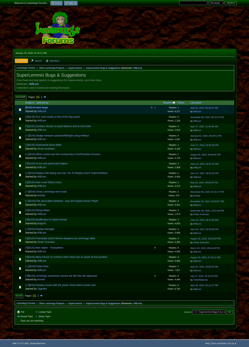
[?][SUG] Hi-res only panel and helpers (46, 163)
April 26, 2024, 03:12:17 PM (204, 285)
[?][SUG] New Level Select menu (43, 182)
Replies (169, 102)
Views (181, 102)
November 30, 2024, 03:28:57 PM (207, 201)
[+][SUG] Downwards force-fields (43, 144)
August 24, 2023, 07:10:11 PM (205, 257)
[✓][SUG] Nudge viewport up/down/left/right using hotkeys (57, 135)
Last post (195, 102)
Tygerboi (42, 288)
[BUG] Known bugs (36, 107)
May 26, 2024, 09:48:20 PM (204, 182)
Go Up (19, 296)
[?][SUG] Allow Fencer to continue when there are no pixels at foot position (66, 257)
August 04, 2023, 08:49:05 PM (205, 154)
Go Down (20, 97)
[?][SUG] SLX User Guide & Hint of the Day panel (52, 116)
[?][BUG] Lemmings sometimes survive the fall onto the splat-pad (61, 275)
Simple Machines (37, 343)
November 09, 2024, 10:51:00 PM (207, 210)
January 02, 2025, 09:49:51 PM (206, 136)
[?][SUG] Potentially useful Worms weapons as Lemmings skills (60, 238)
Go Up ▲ (232, 343)
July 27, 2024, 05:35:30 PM (204, 276)
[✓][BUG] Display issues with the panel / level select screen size (60, 285)
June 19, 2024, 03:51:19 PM (204, 164)
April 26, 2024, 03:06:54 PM (204, 266)
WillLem (137, 68)
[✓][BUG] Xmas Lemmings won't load (46, 191)
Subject (29, 102)
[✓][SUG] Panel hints (36, 266)
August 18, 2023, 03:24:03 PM (205, 238)
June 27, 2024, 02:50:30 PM (204, 145)
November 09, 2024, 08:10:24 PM (207, 117)
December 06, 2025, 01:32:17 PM (207, 192)
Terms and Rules (218, 343)
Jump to (187, 312)
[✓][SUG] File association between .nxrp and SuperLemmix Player (61, 201)
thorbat (41, 195)
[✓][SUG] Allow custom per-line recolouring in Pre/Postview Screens (62, 154)
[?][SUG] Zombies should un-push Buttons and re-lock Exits (58, 126)
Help (207, 343)
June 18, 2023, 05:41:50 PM (204, 220)
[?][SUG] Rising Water (37, 210)
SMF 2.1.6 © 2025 (20, 343)
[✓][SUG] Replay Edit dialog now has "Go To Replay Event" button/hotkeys (66, 173)
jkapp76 (41, 223)
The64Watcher (200, 280)
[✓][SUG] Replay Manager (39, 229)
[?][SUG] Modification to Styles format (46, 219)
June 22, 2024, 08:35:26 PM (204, 173)
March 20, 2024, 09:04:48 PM (205, 248)
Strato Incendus (46, 148)
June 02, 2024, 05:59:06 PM (204, 229)
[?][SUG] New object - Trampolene (44, 247)
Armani (41, 279)
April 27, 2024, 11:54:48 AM (204, 126)
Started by (42, 102)
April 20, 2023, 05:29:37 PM (204, 108)
